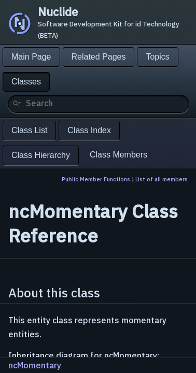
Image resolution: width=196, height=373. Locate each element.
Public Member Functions (96, 179)
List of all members (161, 179)
